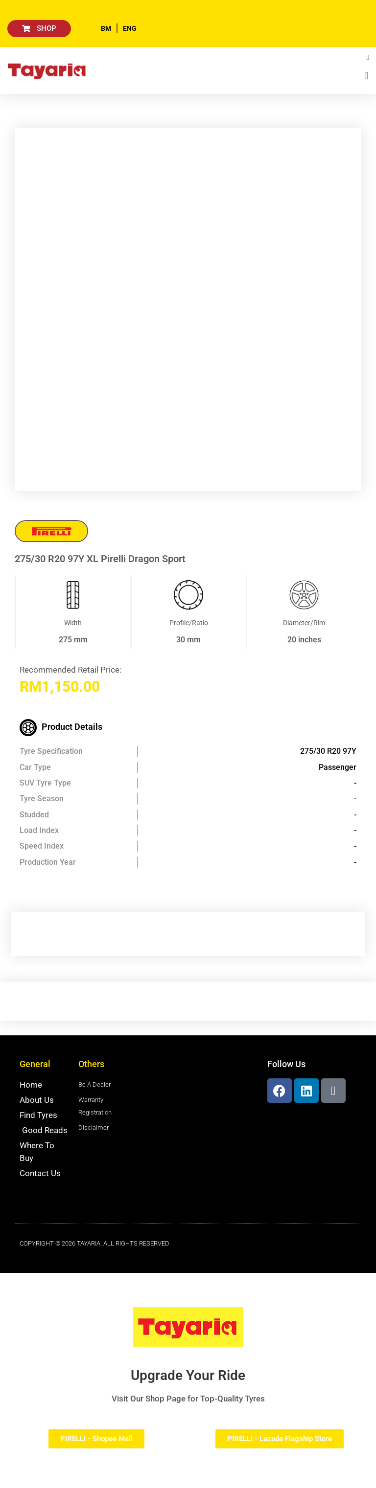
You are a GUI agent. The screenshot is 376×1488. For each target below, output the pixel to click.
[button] (368, 57)
